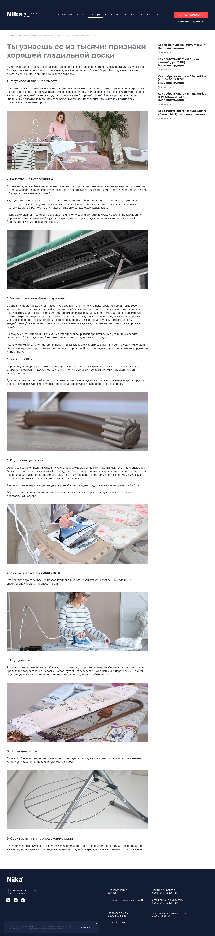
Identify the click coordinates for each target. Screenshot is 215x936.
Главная (10, 35)
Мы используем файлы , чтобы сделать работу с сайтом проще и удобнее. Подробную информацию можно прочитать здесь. (41, 927)
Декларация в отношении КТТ (126, 900)
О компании (64, 14)
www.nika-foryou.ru (119, 922)
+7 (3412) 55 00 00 (160, 916)
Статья (33, 35)
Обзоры (96, 14)
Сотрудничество (115, 14)
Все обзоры (22, 35)
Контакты (152, 14)
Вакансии (136, 14)
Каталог (81, 14)
